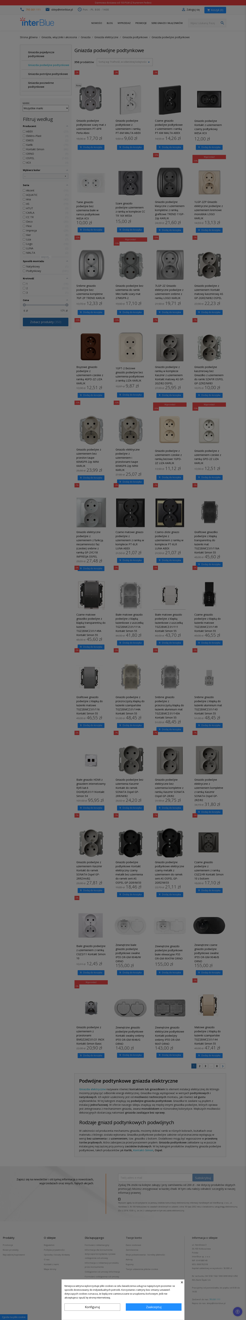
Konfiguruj (92, 1307)
